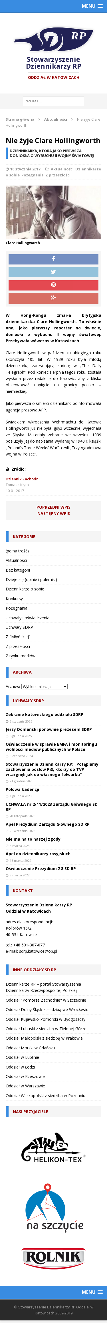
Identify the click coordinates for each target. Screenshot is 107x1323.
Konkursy (14, 598)
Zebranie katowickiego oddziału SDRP (44, 714)
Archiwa (13, 686)
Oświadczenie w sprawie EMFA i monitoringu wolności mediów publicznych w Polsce (51, 746)
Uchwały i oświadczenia (27, 617)
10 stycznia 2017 (25, 169)
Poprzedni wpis (53, 507)
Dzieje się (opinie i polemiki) (31, 579)
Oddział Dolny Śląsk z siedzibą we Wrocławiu (47, 1009)
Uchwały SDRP (19, 627)
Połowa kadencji (22, 789)
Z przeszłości (57, 175)
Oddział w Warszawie (25, 1086)
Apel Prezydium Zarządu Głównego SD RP (48, 824)
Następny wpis (53, 513)
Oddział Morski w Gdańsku (30, 1048)
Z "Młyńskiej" (18, 636)
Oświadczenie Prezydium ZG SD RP (41, 868)
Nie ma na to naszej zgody (33, 839)
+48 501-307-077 (29, 945)
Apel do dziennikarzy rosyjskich (38, 853)
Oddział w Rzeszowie (25, 1076)
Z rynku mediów (20, 655)
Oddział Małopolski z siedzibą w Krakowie (44, 1038)
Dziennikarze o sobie (25, 589)
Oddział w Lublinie (22, 1057)
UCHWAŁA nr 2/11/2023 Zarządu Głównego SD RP (52, 806)
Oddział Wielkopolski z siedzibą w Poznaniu (45, 1095)
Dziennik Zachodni (23, 479)
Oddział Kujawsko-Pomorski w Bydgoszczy (45, 1019)
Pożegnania (32, 175)
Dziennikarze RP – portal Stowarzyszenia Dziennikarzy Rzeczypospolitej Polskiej (43, 987)
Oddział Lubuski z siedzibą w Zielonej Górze (46, 1028)
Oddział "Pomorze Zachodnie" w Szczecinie (46, 1000)
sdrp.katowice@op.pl (38, 951)
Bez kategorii (18, 570)
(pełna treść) (17, 551)
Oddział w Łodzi (20, 1067)
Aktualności (62, 169)
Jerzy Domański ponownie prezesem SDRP (49, 729)
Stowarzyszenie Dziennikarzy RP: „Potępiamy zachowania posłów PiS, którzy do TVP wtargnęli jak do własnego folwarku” (52, 769)
